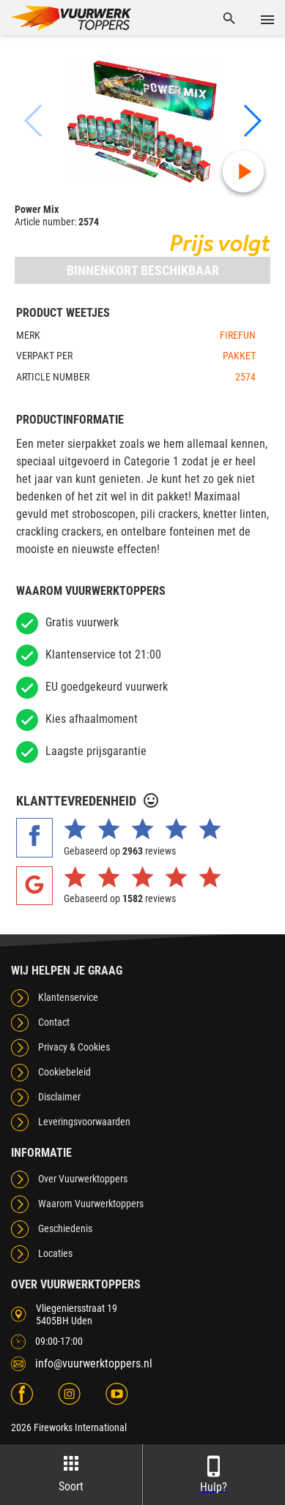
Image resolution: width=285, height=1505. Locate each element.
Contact (54, 1022)
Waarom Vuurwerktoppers (91, 1203)
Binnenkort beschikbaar (143, 270)
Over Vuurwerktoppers (82, 1179)
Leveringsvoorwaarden (84, 1121)
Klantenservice (68, 997)
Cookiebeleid (64, 1072)
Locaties (55, 1253)
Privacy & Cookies (74, 1047)
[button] (251, 120)
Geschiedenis (65, 1228)
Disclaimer (59, 1097)
